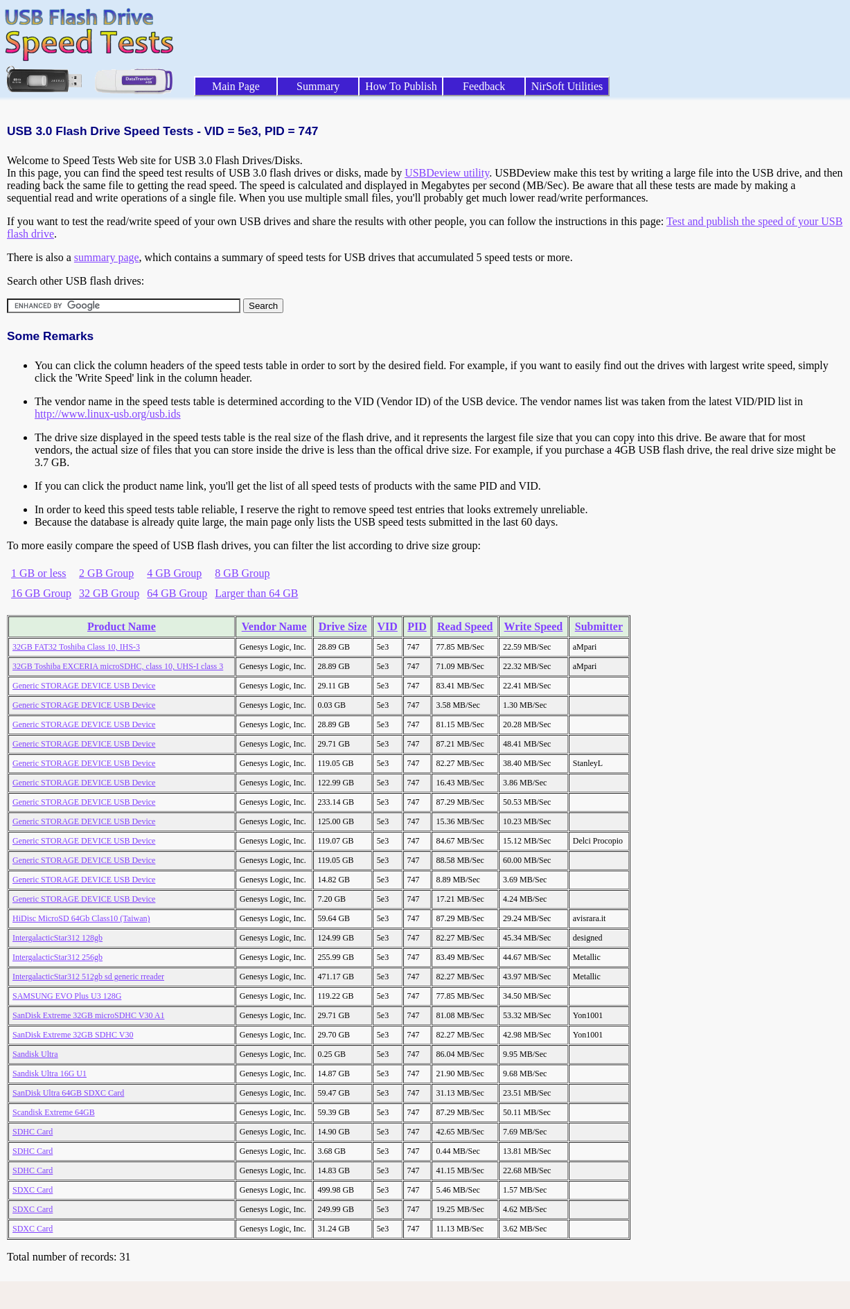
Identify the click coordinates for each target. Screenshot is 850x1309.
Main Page (236, 86)
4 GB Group (174, 573)
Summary (317, 86)
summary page (106, 257)
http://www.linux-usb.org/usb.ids (108, 414)
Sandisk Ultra (35, 1054)
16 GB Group (41, 593)
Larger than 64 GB (256, 593)
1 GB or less (39, 573)
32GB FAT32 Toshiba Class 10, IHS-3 (76, 647)
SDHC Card (32, 1132)
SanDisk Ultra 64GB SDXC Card (68, 1093)
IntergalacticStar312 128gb (57, 938)
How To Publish (401, 86)
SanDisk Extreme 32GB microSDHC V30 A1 (88, 1015)
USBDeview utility (447, 173)
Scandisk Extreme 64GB (53, 1112)
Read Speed (465, 626)
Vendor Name (274, 626)
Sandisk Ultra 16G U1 (49, 1073)
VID (388, 626)
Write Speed (533, 626)
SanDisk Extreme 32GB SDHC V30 (72, 1035)
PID (417, 626)
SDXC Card (32, 1190)
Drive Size (343, 626)
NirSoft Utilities (567, 86)
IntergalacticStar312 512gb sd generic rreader (88, 976)
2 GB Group (106, 573)
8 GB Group (242, 573)
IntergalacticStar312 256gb (57, 957)
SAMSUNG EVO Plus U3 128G (66, 996)
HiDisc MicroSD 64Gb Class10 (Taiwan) (81, 918)
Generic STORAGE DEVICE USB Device (83, 686)
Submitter (599, 626)
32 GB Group (109, 593)
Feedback (484, 86)
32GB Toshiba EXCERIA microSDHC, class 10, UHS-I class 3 (117, 666)
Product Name (121, 626)
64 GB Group (177, 593)
